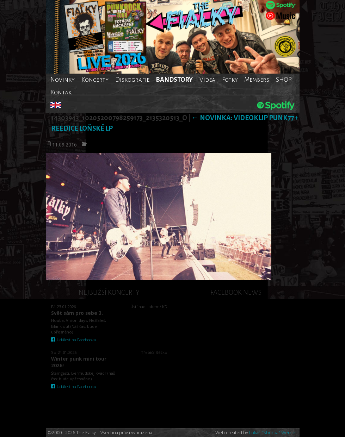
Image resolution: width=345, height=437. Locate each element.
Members (256, 79)
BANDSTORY (174, 79)
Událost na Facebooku (74, 339)
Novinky (62, 79)
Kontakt (62, 92)
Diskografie (132, 79)
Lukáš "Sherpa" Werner (273, 433)
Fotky (230, 79)
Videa (207, 79)
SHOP (284, 79)
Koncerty (95, 79)
